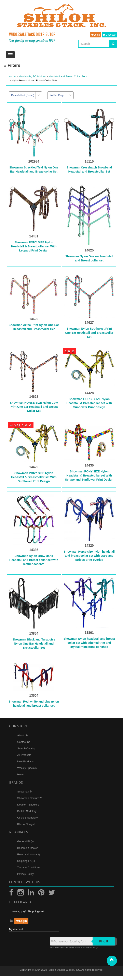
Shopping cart (35, 911)
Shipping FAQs (26, 860)
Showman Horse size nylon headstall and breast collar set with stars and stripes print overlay (89, 555)
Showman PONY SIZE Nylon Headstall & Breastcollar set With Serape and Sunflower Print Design (89, 475)
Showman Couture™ (29, 798)
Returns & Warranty (28, 854)
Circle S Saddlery (27, 817)
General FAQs (25, 841)
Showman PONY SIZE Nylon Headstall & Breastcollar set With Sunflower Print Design (34, 477)
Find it (103, 941)
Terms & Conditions (28, 867)
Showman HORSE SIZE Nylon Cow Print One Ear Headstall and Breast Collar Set (34, 406)
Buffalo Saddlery (27, 811)
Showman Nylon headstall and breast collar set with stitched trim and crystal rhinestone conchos (89, 642)
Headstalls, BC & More (32, 76)
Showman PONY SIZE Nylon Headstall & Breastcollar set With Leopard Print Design (34, 246)
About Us (22, 735)
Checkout (109, 35)
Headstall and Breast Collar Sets (68, 76)
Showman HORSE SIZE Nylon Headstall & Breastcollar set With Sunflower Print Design (89, 403)
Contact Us (23, 741)
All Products (24, 754)
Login (95, 35)
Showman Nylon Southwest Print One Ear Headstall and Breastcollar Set (89, 332)
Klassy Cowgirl (26, 824)
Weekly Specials (27, 767)
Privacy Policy (25, 873)
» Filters (12, 65)
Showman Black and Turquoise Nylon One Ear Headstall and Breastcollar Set (33, 643)
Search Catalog (26, 748)
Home (12, 76)
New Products (25, 761)
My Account (16, 929)
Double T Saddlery (28, 804)
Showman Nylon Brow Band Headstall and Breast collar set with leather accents (33, 560)
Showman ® (24, 791)
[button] (112, 961)
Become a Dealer (27, 847)
